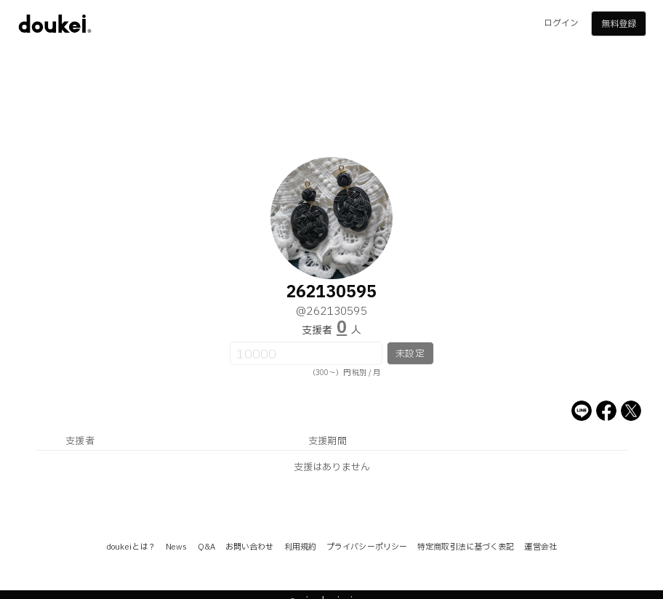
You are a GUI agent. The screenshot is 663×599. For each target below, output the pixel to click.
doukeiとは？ (131, 547)
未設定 (409, 354)
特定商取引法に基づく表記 (465, 547)
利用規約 (300, 547)
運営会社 (540, 547)
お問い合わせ (249, 547)
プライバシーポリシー (366, 547)
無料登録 (618, 24)
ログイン (561, 23)
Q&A (206, 547)
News (176, 547)
